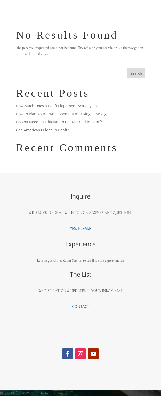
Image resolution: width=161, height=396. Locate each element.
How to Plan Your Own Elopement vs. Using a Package (62, 113)
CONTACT (80, 306)
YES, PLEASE (80, 228)
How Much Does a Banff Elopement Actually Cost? (58, 105)
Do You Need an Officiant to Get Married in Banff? (59, 121)
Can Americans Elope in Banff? (42, 129)
